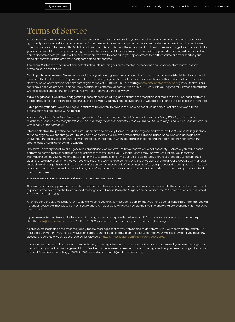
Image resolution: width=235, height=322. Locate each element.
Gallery (170, 6)
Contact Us (222, 6)
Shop (197, 6)
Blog (207, 6)
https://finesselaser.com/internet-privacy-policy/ (134, 237)
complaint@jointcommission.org (159, 83)
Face (147, 6)
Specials (184, 6)
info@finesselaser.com (54, 221)
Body (158, 6)
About (136, 6)
